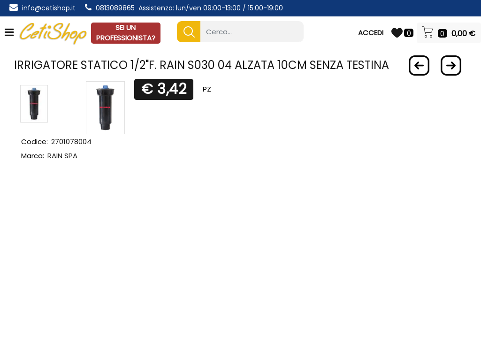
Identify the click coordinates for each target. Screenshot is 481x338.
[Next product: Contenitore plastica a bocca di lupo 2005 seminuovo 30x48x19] (451, 65)
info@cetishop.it (49, 8)
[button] (188, 31)
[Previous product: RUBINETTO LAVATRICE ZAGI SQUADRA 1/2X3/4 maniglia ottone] (419, 65)
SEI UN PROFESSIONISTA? (125, 33)
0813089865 (115, 8)
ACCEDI (370, 33)
